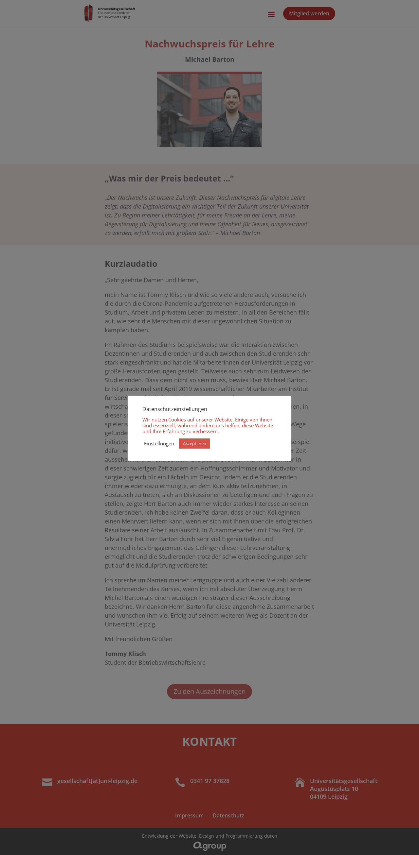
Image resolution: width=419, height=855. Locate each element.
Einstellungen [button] (159, 443)
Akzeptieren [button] (194, 443)
